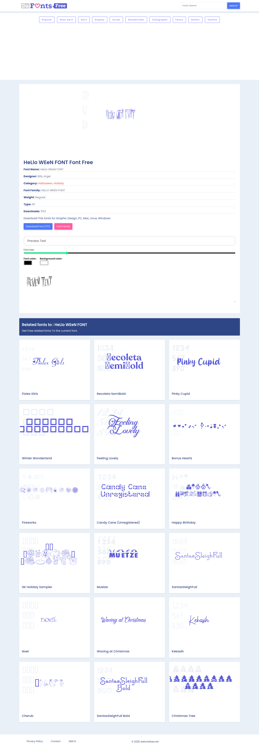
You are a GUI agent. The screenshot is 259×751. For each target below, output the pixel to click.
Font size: (29, 249)
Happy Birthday (184, 522)
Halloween (45, 183)
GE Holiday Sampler (37, 587)
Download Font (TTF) (38, 226)
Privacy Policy (35, 741)
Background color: (51, 258)
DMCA (72, 741)
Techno (212, 19)
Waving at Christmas (113, 651)
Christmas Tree (183, 716)
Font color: (30, 258)
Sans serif (66, 19)
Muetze (102, 587)
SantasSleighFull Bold (113, 716)
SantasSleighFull (184, 587)
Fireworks (29, 522)
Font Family (63, 226)
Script (116, 19)
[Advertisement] (129, 52)
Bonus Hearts (182, 458)
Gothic (195, 19)
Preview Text (130, 285)
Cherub (28, 716)
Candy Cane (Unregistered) (118, 522)
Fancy (179, 19)
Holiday (59, 183)
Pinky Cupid (181, 394)
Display (100, 19)
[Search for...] (203, 5)
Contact (56, 741)
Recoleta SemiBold (111, 394)
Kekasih (178, 651)
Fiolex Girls (30, 394)
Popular (47, 19)
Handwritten (136, 19)
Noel (25, 651)
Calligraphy (160, 19)
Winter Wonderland (37, 458)
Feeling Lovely (107, 458)
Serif (84, 19)
